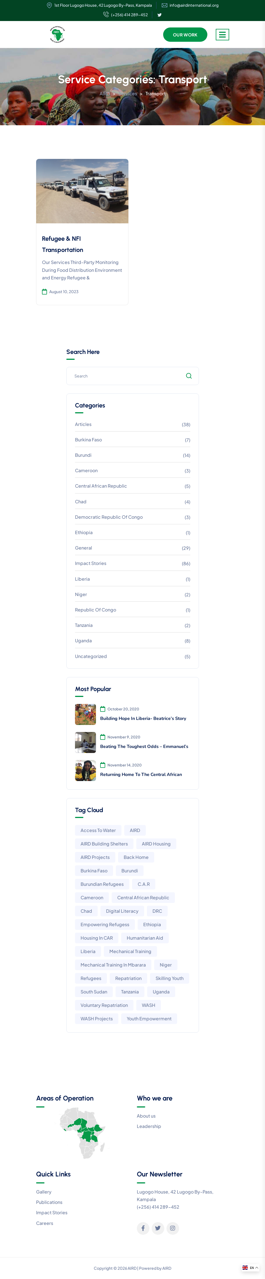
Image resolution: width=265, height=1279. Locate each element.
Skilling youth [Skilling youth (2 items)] (170, 978)
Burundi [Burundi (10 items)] (129, 870)
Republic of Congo (95, 610)
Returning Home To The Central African (141, 774)
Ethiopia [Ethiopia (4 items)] (152, 924)
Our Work (185, 34)
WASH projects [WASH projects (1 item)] (97, 1018)
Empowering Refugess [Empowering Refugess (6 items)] (105, 924)
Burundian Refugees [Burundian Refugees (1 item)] (102, 884)
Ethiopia (84, 532)
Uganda (83, 640)
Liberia (82, 579)
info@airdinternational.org (194, 5)
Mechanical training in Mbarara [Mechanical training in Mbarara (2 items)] (113, 965)
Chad (80, 501)
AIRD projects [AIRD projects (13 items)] (95, 857)
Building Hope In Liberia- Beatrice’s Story (143, 718)
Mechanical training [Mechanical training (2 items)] (130, 951)
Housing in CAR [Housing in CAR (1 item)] (97, 938)
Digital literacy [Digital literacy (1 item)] (122, 911)
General (83, 548)
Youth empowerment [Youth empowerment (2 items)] (149, 1018)
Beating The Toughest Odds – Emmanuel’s (144, 746)
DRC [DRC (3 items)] (157, 911)
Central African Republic (101, 486)
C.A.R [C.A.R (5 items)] (144, 884)
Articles (83, 424)
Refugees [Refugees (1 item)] (91, 978)
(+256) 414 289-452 (125, 14)
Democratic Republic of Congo (109, 517)
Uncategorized (91, 656)
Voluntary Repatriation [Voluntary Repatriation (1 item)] (104, 1005)
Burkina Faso (88, 439)
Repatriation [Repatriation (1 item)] (128, 978)
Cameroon (86, 470)
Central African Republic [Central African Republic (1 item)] (143, 897)
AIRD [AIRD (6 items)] (135, 830)
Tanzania (84, 625)
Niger (81, 594)
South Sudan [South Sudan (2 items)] (94, 992)
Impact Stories (90, 563)
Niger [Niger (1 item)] (166, 965)
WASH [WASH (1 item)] (148, 1005)
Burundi (83, 455)
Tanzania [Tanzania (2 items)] (130, 992)
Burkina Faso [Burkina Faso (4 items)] (94, 870)
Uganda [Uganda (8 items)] (161, 992)
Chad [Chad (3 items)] (86, 911)
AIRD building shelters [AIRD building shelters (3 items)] (104, 844)
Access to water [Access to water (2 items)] (98, 830)
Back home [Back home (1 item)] (136, 857)
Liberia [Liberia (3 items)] (88, 951)
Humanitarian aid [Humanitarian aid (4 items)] (145, 938)
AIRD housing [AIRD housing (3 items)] (156, 844)
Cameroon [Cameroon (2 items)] (92, 897)
